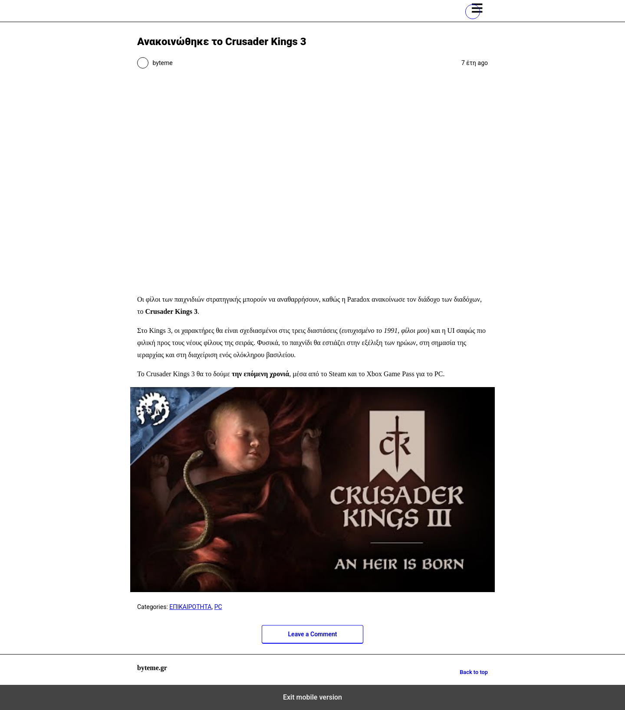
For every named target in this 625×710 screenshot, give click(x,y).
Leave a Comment (312, 634)
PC (218, 606)
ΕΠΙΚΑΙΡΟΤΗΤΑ (190, 606)
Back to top (474, 672)
